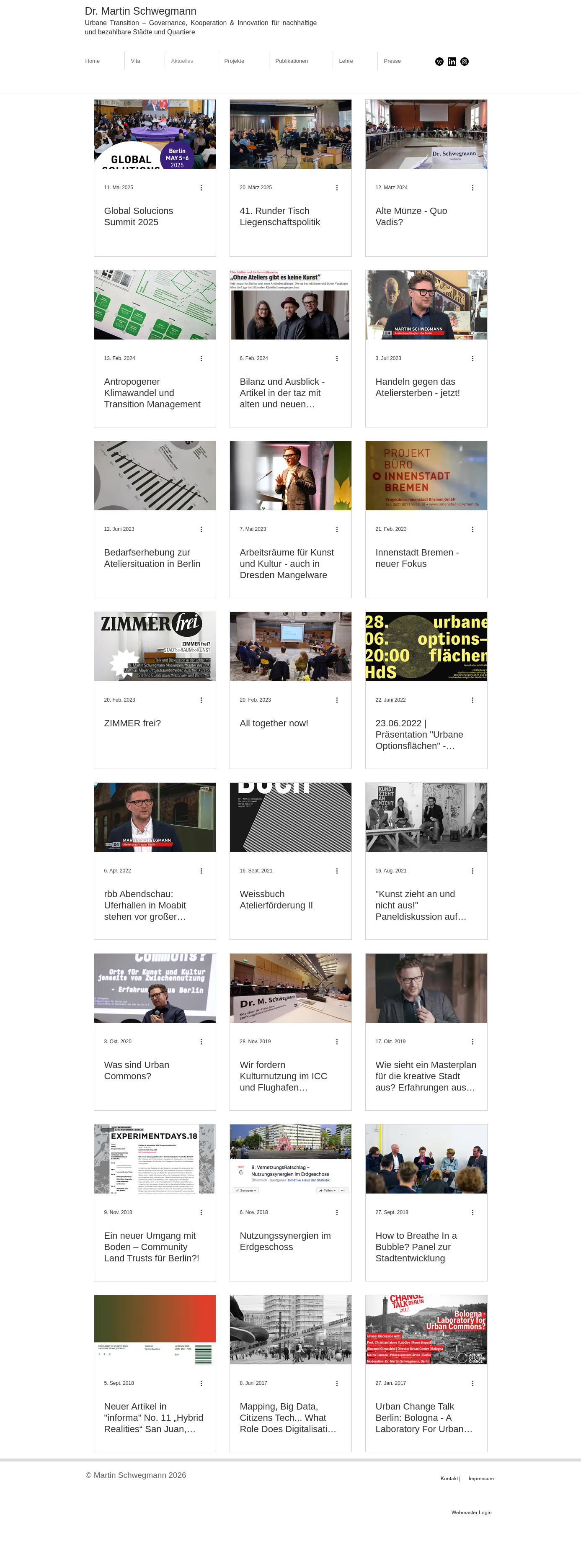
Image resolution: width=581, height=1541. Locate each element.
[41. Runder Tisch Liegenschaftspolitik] (290, 134)
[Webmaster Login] (472, 1512)
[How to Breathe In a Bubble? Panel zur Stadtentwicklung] (426, 1159)
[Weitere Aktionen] (204, 188)
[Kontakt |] (450, 1478)
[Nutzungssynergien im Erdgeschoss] (290, 1159)
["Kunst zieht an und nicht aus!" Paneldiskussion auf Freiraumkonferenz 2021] (426, 817)
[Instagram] (464, 61)
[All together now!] (290, 646)
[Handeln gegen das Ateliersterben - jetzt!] (426, 305)
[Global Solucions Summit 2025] (155, 134)
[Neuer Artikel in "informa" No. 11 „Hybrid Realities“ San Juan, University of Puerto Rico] (155, 1329)
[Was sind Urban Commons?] (155, 988)
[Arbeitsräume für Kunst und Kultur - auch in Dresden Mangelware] (290, 475)
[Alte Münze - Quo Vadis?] (426, 134)
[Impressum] (479, 1478)
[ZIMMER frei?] (155, 646)
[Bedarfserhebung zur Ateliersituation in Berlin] (155, 475)
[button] (243, 60)
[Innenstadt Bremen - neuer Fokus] (426, 475)
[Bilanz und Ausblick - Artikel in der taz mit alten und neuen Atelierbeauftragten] (290, 305)
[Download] (439, 61)
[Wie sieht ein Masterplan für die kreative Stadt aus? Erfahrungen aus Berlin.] (426, 988)
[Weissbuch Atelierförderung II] (290, 817)
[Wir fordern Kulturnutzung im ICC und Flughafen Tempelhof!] (290, 988)
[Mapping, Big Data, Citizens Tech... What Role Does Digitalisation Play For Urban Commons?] (290, 1329)
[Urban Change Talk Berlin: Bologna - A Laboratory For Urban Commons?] (426, 1329)
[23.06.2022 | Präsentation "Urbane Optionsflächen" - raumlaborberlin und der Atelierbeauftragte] (426, 646)
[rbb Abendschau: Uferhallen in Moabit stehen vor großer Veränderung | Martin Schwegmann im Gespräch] (155, 817)
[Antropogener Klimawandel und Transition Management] (155, 305)
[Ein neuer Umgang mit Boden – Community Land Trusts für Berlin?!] (155, 1159)
